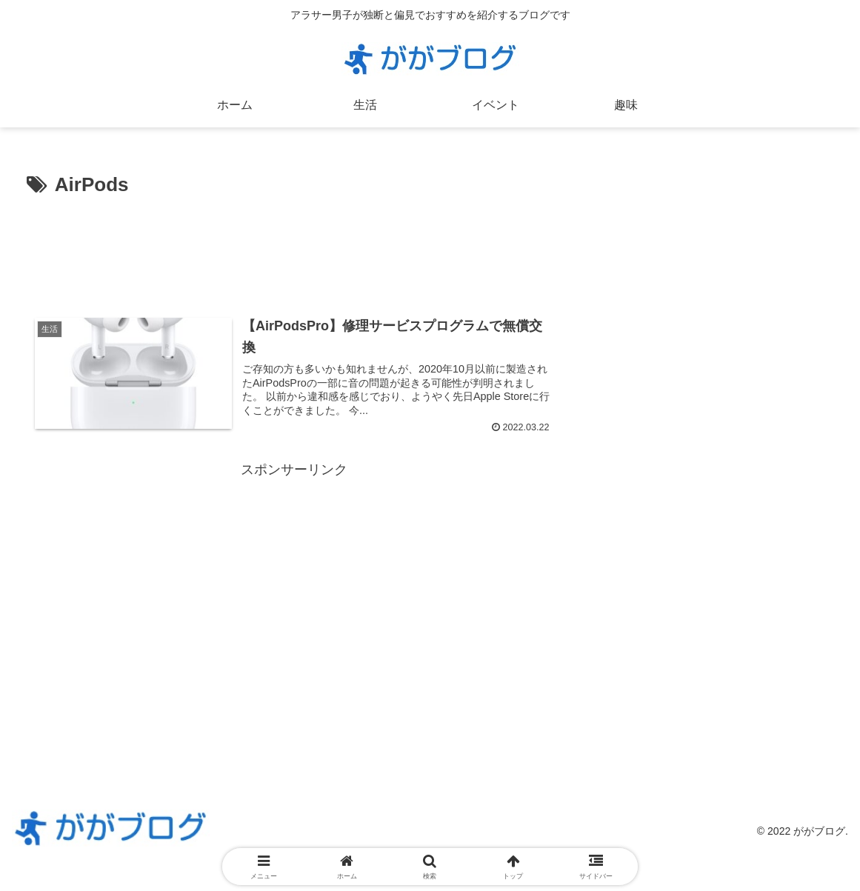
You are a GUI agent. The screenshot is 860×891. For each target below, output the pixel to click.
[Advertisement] (294, 247)
